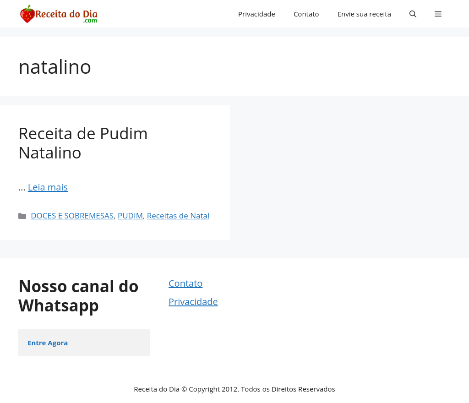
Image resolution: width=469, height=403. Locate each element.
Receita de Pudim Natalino (83, 142)
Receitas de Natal (178, 215)
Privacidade (256, 13)
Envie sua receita (364, 13)
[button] (412, 13)
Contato (306, 13)
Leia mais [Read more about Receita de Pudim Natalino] (48, 187)
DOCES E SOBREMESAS (72, 215)
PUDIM (130, 215)
